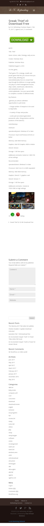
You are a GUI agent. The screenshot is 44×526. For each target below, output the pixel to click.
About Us (24, 504)
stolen (10, 444)
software (11, 441)
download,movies (14, 407)
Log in (10, 489)
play (10, 433)
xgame (11, 478)
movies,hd (12, 421)
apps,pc (11, 390)
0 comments (28, 29)
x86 (10, 469)
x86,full (11, 475)
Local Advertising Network (17, 524)
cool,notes (12, 402)
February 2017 (13, 374)
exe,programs (13, 416)
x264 (10, 458)
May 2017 (12, 365)
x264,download (13, 461)
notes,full (11, 427)
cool (10, 399)
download (12, 404)
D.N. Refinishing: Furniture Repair (20, 27)
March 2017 (12, 371)
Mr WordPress (13, 355)
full (9, 419)
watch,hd (11, 452)
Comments (13, 494)
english (11, 410)
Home (17, 504)
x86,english (12, 472)
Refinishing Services (16, 506)
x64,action (12, 464)
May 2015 (12, 382)
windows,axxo (13, 455)
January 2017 (13, 377)
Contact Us (28, 506)
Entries (12, 491)
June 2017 (12, 363)
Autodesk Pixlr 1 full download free (19, 337)
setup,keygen (13, 438)
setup (10, 436)
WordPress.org (13, 497)
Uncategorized (13, 447)
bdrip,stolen (12, 393)
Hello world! (23, 355)
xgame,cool (19, 29)
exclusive (11, 413)
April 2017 (12, 368)
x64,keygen (12, 467)
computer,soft (13, 396)
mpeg (10, 424)
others (11, 430)
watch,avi (11, 450)
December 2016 (14, 380)
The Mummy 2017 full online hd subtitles (21, 329)
